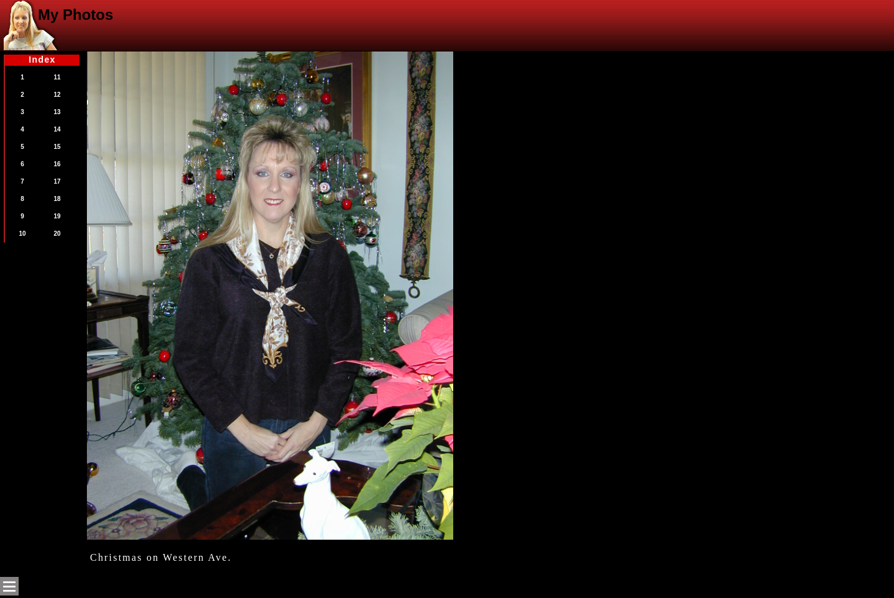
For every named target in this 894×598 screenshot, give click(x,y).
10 (22, 233)
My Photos (75, 14)
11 (56, 77)
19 (56, 216)
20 (56, 233)
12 (56, 94)
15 (56, 146)
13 (56, 112)
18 (56, 198)
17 (56, 181)
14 (56, 129)
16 (56, 164)
